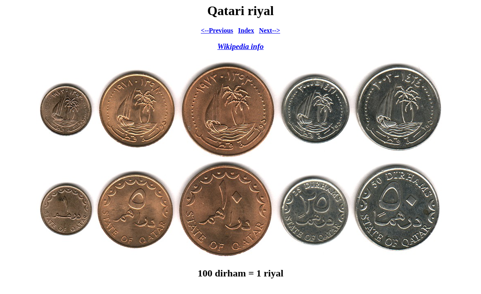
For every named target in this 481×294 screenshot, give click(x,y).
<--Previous (217, 30)
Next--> (269, 30)
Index (246, 30)
